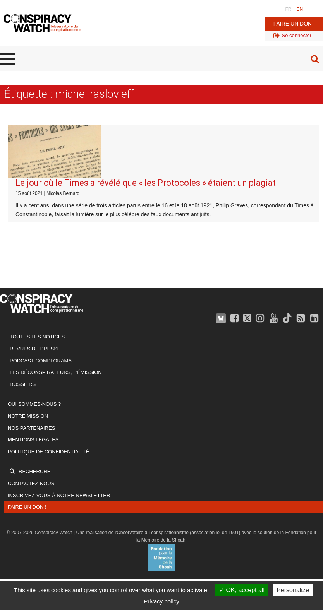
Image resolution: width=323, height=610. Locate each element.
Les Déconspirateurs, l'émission (56, 372)
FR (288, 9)
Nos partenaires (31, 428)
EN (300, 9)
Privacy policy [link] (161, 601)
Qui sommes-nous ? (34, 404)
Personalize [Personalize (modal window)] (293, 590)
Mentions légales (33, 440)
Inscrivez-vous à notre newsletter (59, 495)
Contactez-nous (31, 483)
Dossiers (23, 384)
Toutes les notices (37, 337)
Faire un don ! (294, 24)
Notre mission (28, 416)
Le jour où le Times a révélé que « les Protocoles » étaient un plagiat (145, 183)
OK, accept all (242, 590)
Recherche (34, 471)
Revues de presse (35, 349)
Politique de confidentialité (48, 452)
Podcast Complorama (41, 361)
